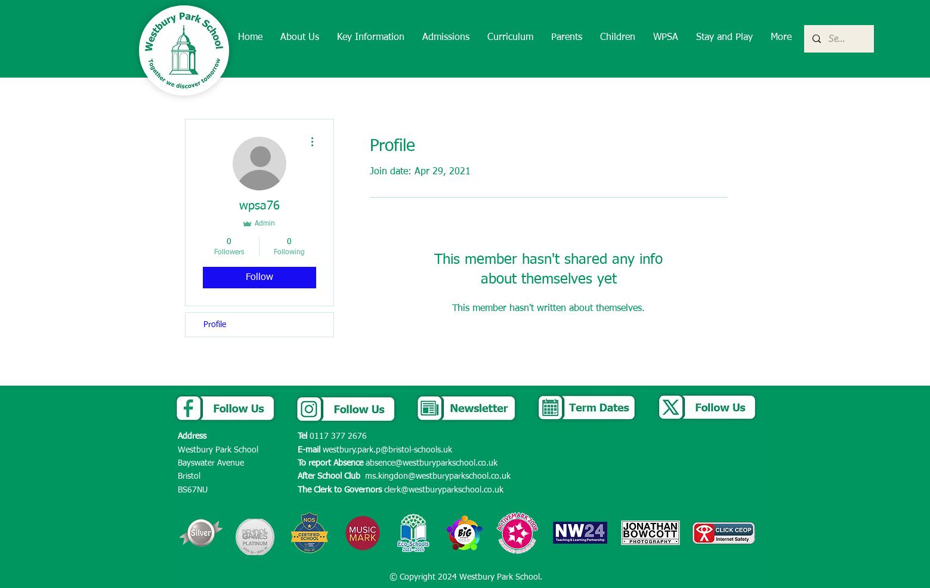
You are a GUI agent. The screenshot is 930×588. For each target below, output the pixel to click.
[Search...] (838, 39)
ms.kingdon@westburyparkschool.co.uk (438, 476)
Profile (214, 325)
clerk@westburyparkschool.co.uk (443, 490)
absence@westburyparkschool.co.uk (432, 463)
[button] (299, 38)
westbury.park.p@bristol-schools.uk (387, 450)
